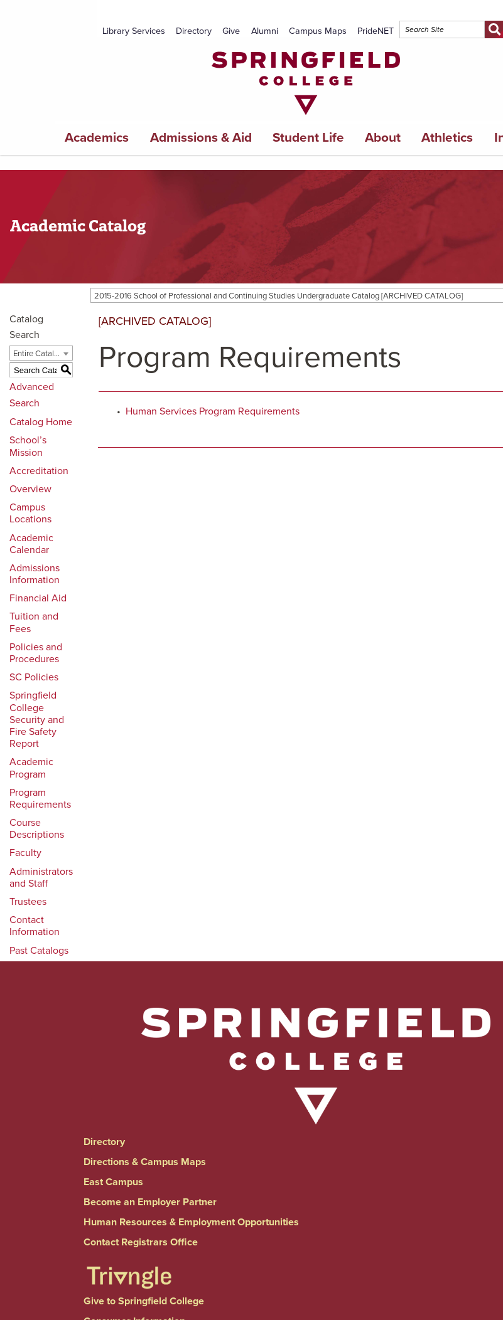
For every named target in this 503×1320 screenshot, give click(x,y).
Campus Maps (318, 31)
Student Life (308, 137)
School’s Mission (27, 446)
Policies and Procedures (35, 653)
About (383, 137)
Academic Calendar (31, 544)
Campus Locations (30, 513)
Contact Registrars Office (141, 1242)
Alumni (264, 31)
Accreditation (38, 471)
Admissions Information (34, 574)
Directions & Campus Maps (145, 1162)
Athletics (447, 137)
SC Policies (33, 677)
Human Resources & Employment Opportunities (191, 1222)
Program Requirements (40, 798)
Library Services (133, 31)
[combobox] (41, 353)
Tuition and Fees (33, 622)
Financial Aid (38, 598)
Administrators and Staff (41, 877)
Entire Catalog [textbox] (38, 354)
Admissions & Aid (201, 137)
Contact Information (34, 926)
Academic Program (31, 768)
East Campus (113, 1182)
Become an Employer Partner (150, 1202)
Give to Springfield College (144, 1301)
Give (231, 31)
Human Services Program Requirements (213, 411)
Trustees (27, 901)
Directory (194, 31)
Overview (30, 489)
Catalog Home (40, 422)
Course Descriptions (36, 828)
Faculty (25, 853)
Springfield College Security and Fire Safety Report (36, 719)
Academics (97, 137)
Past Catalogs (38, 950)
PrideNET (375, 31)
